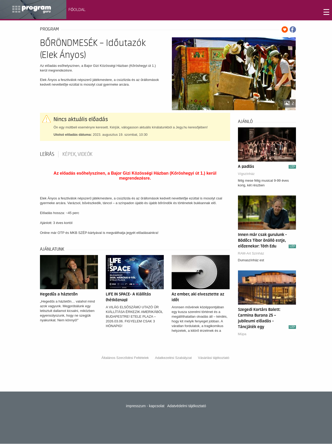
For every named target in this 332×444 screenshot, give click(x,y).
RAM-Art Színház (251, 253)
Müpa (242, 334)
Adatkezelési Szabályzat (173, 358)
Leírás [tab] (47, 154)
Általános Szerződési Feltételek (125, 358)
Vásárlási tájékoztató (213, 358)
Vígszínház (246, 174)
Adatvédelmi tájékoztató (186, 406)
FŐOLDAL (76, 10)
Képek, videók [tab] (77, 154)
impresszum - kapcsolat (145, 406)
